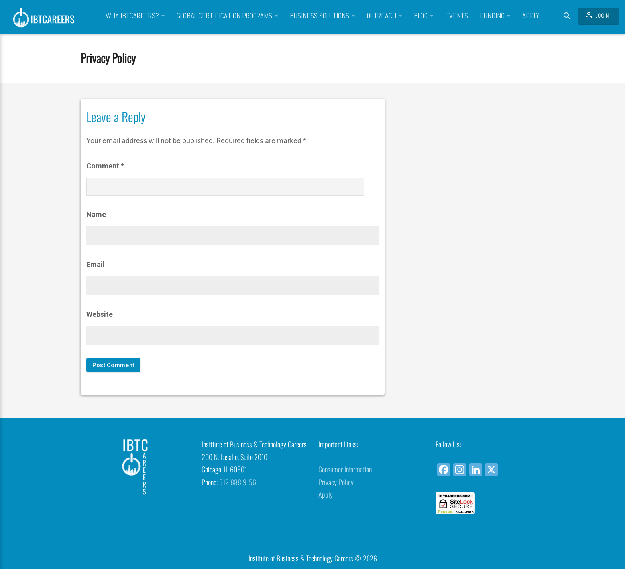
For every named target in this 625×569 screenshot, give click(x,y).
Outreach (384, 16)
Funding (495, 16)
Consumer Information (345, 469)
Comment (105, 166)
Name (96, 214)
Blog (423, 16)
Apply (530, 16)
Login (596, 15)
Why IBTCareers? (135, 16)
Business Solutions (322, 16)
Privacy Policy (108, 57)
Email (95, 264)
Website (99, 314)
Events (456, 16)
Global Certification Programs (227, 16)
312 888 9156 (237, 482)
